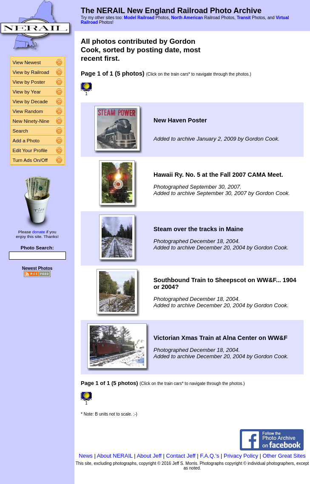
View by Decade (30, 101)
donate (38, 231)
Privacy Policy (241, 456)
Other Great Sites (284, 456)
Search (20, 130)
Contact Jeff (181, 456)
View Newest (27, 62)
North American (187, 17)
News (86, 456)
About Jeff (149, 456)
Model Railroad (139, 17)
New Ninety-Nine (31, 121)
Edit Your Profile (30, 150)
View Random (28, 111)
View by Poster (29, 82)
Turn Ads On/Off (30, 160)
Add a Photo (26, 140)
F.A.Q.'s (209, 456)
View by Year (27, 91)
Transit (244, 17)
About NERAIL (115, 456)
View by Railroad (31, 72)
